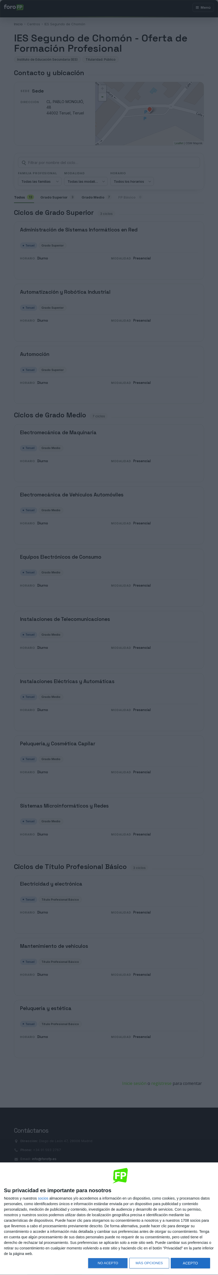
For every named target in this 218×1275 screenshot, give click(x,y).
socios (43, 1198)
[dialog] (109, 1219)
